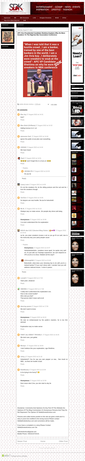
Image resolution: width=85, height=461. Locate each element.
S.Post (64, 17)
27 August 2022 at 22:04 (37, 370)
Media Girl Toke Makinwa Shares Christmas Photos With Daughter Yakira (77, 209)
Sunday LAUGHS (79, 192)
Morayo (23, 346)
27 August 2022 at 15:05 (35, 198)
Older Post (63, 441)
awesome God (25, 136)
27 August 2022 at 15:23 (33, 208)
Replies (25, 168)
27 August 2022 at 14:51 (33, 158)
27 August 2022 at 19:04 (35, 346)
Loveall (23, 278)
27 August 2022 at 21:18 (34, 356)
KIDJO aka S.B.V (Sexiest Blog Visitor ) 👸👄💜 (37, 230)
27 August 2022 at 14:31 (35, 114)
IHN (15, 17)
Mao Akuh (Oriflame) (27, 125)
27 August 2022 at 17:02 (34, 278)
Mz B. (22, 208)
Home (42, 441)
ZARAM (23, 147)
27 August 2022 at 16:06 (38, 219)
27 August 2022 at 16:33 (41, 171)
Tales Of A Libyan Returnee (12, 20)
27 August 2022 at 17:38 (35, 289)
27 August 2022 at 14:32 (44, 125)
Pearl (22, 158)
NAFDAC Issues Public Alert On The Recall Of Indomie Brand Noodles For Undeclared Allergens (77, 200)
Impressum (7, 17)
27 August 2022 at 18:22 (38, 317)
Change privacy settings (19, 456)
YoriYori (23, 198)
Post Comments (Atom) (47, 448)
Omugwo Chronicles (45, 17)
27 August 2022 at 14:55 (37, 184)
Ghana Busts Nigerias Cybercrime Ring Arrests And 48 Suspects (77, 163)
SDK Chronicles (24, 17)
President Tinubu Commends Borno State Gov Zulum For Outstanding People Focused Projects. (77, 171)
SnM (24, 20)
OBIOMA (23, 289)
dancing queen (25, 306)
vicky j (22, 356)
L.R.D (34, 17)
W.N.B (57, 17)
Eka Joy (23, 114)
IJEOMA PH (28, 171)
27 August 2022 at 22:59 (38, 380)
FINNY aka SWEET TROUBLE (31, 335)
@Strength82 (29, 260)
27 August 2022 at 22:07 (42, 248)
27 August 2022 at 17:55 (40, 306)
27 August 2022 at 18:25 (51, 335)
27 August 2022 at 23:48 (42, 260)
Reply (22, 120)
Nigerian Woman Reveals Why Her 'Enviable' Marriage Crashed (77, 216)
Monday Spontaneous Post (79, 155)
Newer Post (22, 441)
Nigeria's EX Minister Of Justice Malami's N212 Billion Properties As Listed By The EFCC (77, 224)
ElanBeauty (24, 370)
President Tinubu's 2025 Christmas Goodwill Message (80, 179)
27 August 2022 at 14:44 (40, 136)
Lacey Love (24, 184)
